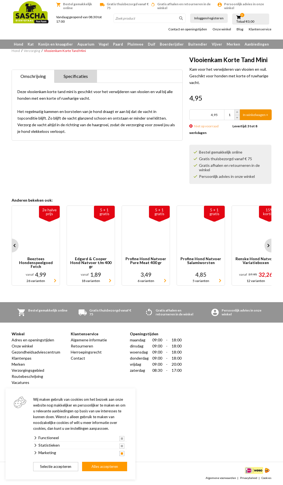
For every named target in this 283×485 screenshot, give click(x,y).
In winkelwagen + (255, 115)
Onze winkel (222, 29)
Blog (240, 29)
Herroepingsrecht (86, 352)
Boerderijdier (172, 44)
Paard (118, 44)
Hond (18, 44)
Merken (233, 44)
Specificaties (76, 76)
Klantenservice (260, 29)
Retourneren (82, 346)
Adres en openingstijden (33, 340)
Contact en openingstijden (187, 29)
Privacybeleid (248, 477)
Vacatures (20, 382)
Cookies (266, 477)
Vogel (104, 44)
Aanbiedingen (257, 44)
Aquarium (85, 44)
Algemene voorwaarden (221, 477)
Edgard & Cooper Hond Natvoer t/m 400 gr (90, 262)
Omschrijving (33, 76)
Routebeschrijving (27, 376)
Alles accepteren (104, 466)
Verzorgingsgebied (28, 370)
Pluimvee (135, 44)
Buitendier (197, 44)
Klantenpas (22, 358)
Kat (31, 44)
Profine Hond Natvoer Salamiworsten (200, 261)
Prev (12, 245)
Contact (78, 358)
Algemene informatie (89, 340)
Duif (151, 44)
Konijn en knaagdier (55, 44)
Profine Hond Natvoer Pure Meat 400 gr (145, 261)
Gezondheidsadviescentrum (36, 352)
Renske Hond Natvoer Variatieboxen (255, 261)
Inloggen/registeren (209, 18)
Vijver (217, 44)
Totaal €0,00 (245, 21)
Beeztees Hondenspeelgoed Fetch (36, 262)
